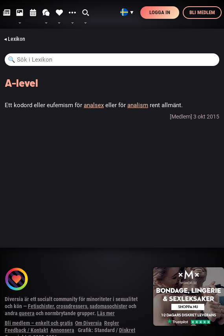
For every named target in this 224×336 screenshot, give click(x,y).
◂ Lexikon (14, 39)
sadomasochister (108, 306)
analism (137, 105)
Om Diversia (88, 323)
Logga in (159, 12)
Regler (111, 323)
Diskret (127, 330)
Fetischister (41, 306)
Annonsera (62, 330)
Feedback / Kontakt (26, 330)
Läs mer (106, 313)
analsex (94, 105)
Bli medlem (202, 12)
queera (27, 313)
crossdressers (71, 306)
